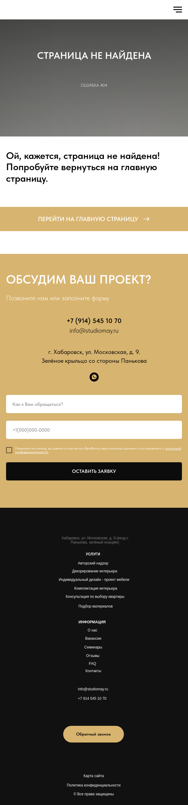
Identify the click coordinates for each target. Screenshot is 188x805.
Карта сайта (94, 776)
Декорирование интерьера (94, 571)
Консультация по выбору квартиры (95, 596)
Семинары (93, 647)
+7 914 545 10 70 (92, 698)
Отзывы (93, 656)
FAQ (92, 664)
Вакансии (93, 638)
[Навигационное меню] (177, 10)
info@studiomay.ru (94, 330)
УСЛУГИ (93, 554)
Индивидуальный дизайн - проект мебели (94, 580)
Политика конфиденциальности (94, 785)
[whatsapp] (94, 377)
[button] (93, 734)
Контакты (93, 671)
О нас (92, 630)
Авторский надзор (93, 563)
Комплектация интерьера (95, 588)
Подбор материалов (96, 606)
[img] (85, 712)
